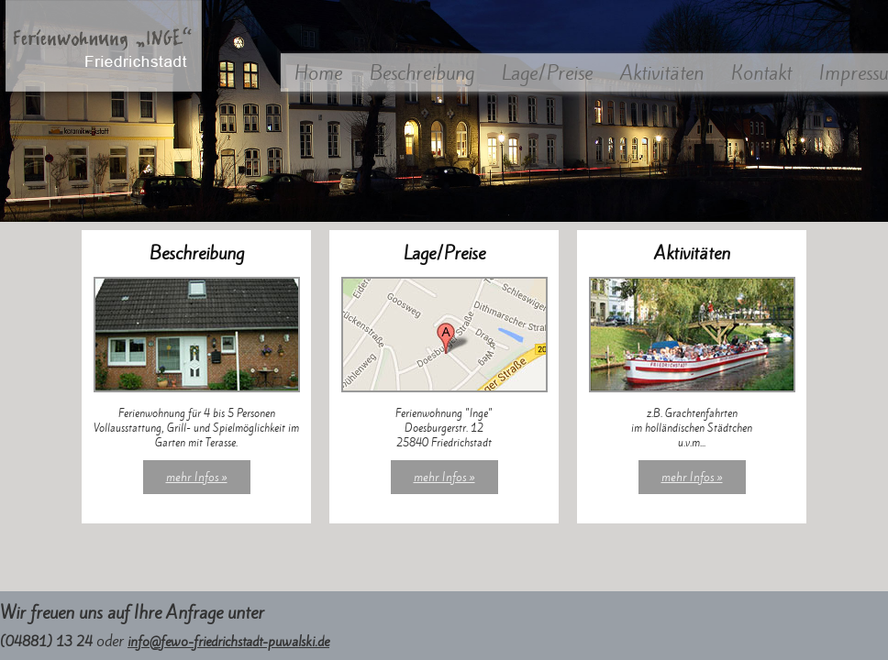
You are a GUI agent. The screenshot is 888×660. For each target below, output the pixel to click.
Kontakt (761, 73)
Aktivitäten (662, 73)
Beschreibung (422, 73)
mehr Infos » (197, 477)
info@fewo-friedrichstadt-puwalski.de (228, 641)
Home (318, 73)
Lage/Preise (547, 73)
